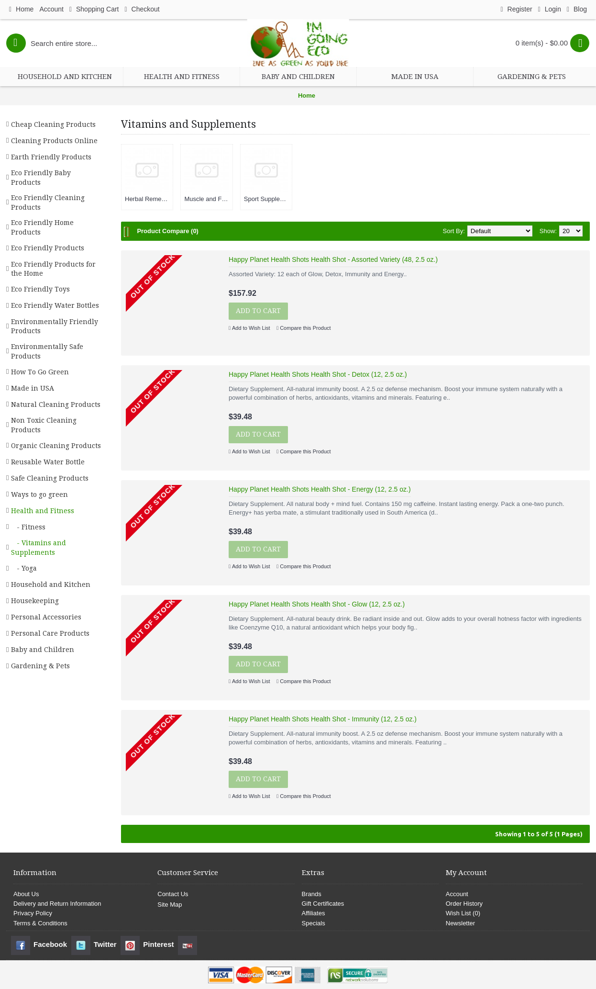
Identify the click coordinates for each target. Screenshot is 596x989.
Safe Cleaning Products (49, 478)
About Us (26, 894)
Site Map (169, 904)
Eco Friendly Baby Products (41, 177)
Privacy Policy (32, 913)
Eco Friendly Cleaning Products (48, 202)
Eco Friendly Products (47, 248)
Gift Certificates (323, 903)
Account (457, 894)
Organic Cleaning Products (56, 446)
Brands (311, 894)
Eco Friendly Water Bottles (55, 305)
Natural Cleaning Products (55, 404)
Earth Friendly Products (51, 157)
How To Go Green (40, 372)
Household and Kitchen (50, 584)
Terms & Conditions (40, 923)
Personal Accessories (46, 617)
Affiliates (313, 913)
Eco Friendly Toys (40, 289)
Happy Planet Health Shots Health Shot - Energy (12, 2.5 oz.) (320, 489)
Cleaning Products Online (54, 141)
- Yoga (24, 568)
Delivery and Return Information (57, 903)
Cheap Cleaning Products (53, 124)
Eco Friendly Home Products (42, 227)
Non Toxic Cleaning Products (44, 425)
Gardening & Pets (40, 666)
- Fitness (28, 527)
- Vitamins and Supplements (38, 547)
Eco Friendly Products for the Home (53, 269)
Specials (313, 923)
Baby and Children (42, 649)
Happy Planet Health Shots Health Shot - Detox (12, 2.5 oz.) (318, 374)
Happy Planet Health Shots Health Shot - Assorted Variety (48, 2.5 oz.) (333, 259)
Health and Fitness (42, 511)
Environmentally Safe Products (47, 351)
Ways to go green (39, 494)
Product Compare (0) (168, 231)
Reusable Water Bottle (48, 462)
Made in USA (32, 388)
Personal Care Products (50, 633)
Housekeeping (35, 601)
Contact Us (172, 894)
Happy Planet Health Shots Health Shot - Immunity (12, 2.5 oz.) (323, 719)
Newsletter (460, 923)
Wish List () (463, 913)
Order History (464, 903)
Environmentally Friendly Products (54, 326)
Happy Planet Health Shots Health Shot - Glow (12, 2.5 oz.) (317, 604)
